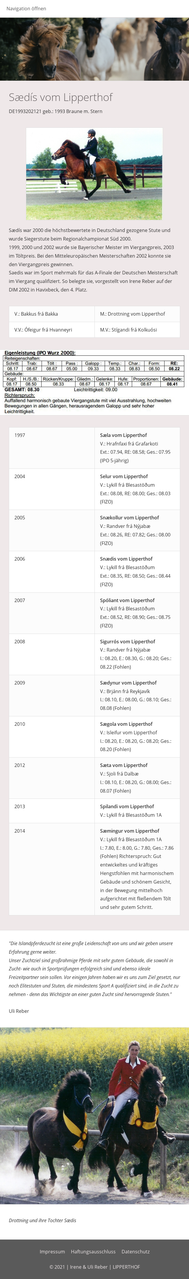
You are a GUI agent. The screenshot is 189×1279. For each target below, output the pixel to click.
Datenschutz (136, 1251)
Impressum (52, 1251)
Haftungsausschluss (93, 1251)
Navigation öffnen (26, 8)
